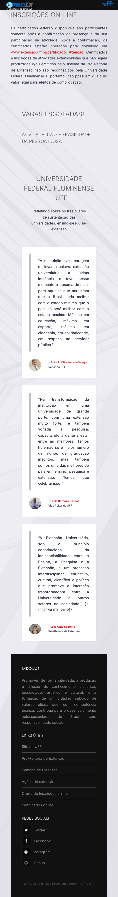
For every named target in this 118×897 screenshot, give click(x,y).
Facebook (37, 841)
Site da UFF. (32, 746)
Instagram (37, 852)
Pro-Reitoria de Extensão (43, 758)
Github (34, 863)
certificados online (37, 805)
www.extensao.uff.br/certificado (38, 52)
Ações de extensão (38, 781)
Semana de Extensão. (40, 770)
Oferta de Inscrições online (45, 793)
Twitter (34, 830)
